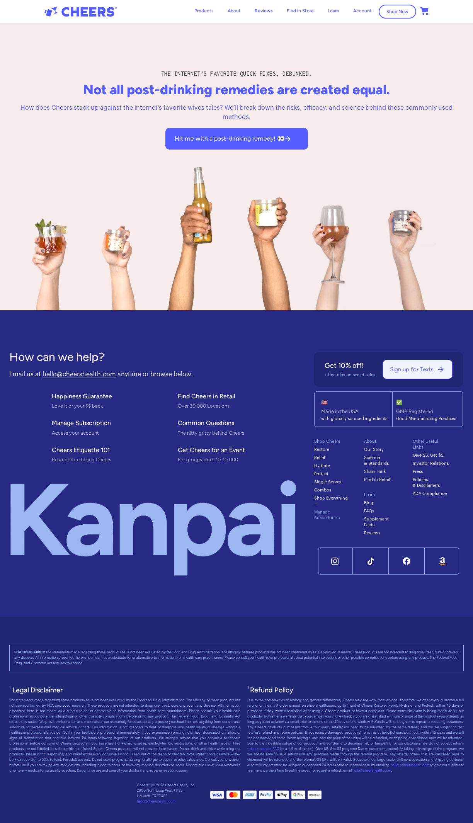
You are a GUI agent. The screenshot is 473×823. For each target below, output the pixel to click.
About (234, 11)
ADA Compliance (430, 493)
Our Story (374, 449)
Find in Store (300, 11)
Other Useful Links (425, 444)
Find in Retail (377, 480)
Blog (368, 503)
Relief (319, 458)
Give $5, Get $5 (428, 455)
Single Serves (327, 482)
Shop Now (397, 11)
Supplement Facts (376, 522)
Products (204, 11)
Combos (322, 490)
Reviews (264, 11)
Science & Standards (376, 461)
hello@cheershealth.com (79, 374)
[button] (333, 11)
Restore (321, 449)
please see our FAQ (263, 749)
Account (362, 11)
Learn (369, 495)
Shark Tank (375, 471)
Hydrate (322, 466)
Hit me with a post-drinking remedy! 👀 (230, 138)
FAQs (369, 511)
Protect (321, 474)
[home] (80, 12)
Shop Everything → (331, 501)
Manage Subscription (327, 515)
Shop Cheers (327, 441)
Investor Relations (431, 463)
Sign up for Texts (412, 369)
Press (418, 471)
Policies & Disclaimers (426, 483)
